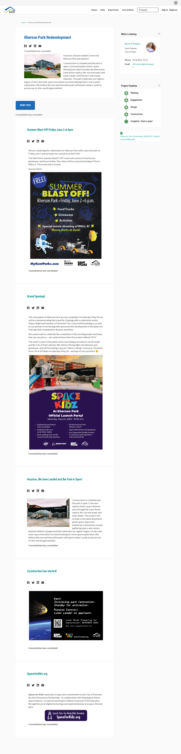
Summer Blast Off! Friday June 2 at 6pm (50, 130)
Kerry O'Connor (132, 43)
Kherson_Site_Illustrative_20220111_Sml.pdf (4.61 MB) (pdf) (140, 138)
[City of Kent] (127, 10)
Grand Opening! (36, 296)
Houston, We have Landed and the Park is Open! (54, 479)
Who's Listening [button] (140, 34)
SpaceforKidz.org (37, 673)
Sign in (165, 10)
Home (23, 22)
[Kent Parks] (113, 10)
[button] (25, 45)
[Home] (94, 10)
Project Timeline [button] (140, 85)
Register (173, 10)
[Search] (147, 10)
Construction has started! (42, 571)
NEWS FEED (25, 105)
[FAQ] (102, 10)
